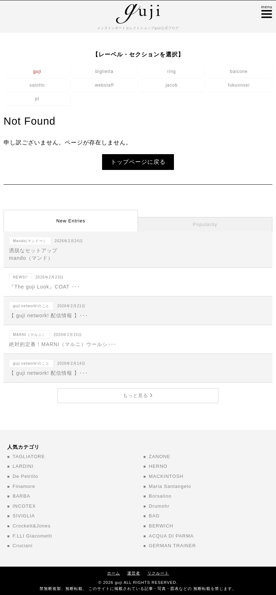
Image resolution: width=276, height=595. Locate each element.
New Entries (70, 220)
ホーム (113, 573)
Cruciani (23, 545)
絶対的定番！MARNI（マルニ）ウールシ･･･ (138, 339)
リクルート (158, 573)
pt (37, 98)
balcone (239, 71)
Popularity (205, 224)
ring (171, 71)
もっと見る (138, 395)
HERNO (158, 466)
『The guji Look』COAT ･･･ (138, 281)
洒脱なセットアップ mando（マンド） (138, 249)
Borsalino (160, 496)
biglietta (104, 71)
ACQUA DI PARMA (171, 536)
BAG (154, 515)
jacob (172, 85)
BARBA (21, 496)
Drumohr (159, 506)
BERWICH (161, 526)
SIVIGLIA (24, 515)
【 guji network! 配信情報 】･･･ (138, 310)
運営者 (133, 573)
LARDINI (23, 466)
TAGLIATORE (29, 456)
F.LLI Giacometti (32, 536)
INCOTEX (24, 506)
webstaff (104, 85)
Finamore (24, 486)
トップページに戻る (138, 162)
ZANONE (159, 456)
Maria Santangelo (170, 486)
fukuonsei (238, 85)
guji (37, 71)
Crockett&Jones (32, 526)
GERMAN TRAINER (172, 545)
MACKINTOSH (166, 476)
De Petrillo (25, 476)
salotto (37, 85)
